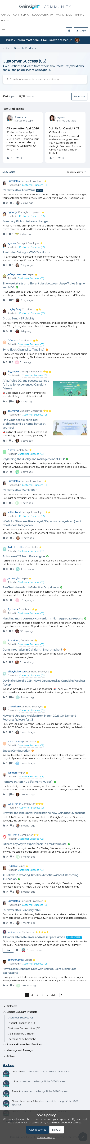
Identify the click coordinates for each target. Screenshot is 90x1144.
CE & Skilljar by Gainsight (21, 1033)
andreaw (17, 1071)
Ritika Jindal (14, 512)
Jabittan (12, 772)
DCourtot (13, 340)
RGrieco (12, 866)
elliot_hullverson (17, 671)
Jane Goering (15, 741)
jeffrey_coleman (17, 274)
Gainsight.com (10, 14)
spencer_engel (16, 959)
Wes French (14, 803)
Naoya (11, 450)
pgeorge (13, 212)
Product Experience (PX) (22, 1023)
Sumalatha (20, 117)
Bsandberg (14, 640)
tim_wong (13, 834)
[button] (3, 31)
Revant (16, 1091)
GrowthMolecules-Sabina (26, 1101)
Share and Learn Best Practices (22, 1045)
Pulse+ (5, 20)
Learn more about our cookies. (64, 1122)
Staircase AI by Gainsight (22, 1039)
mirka (15, 1081)
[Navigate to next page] (61, 995)
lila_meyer (13, 371)
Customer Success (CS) (21, 1017)
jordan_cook (14, 932)
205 (53, 994)
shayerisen (14, 706)
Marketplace (64, 14)
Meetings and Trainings (17, 1050)
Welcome (10, 1006)
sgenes (61, 117)
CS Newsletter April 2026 (22, 128)
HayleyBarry (14, 309)
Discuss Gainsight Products (20, 48)
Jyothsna (13, 609)
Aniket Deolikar (16, 547)
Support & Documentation (37, 14)
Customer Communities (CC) (24, 1028)
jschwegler (14, 578)
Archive (9, 1056)
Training (79, 14)
